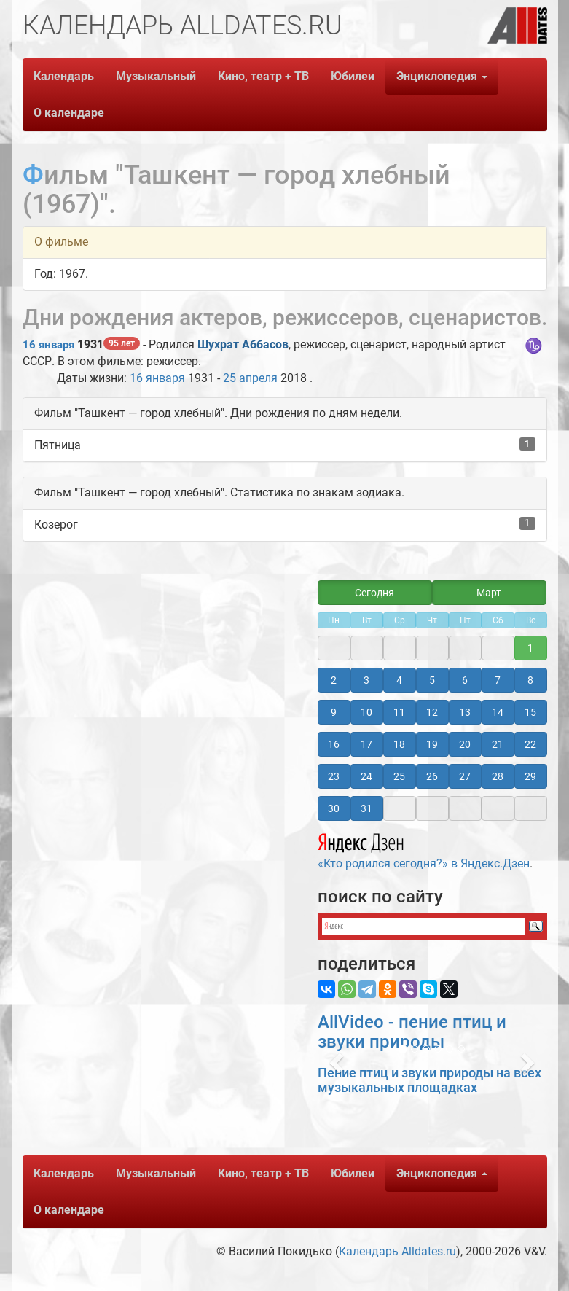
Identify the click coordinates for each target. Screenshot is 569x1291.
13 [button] (465, 712)
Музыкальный (156, 76)
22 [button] (530, 744)
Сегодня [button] (374, 592)
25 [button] (399, 776)
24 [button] (366, 776)
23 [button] (334, 776)
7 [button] (498, 680)
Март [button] (488, 592)
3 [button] (366, 680)
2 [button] (334, 680)
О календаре (69, 113)
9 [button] (334, 712)
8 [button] (530, 680)
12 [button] (432, 712)
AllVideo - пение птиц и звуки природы (412, 1031)
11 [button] (399, 712)
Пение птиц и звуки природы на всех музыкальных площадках (429, 1080)
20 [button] (465, 744)
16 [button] (334, 744)
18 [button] (399, 744)
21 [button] (497, 744)
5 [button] (432, 680)
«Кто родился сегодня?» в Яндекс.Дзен (424, 849)
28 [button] (497, 776)
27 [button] (465, 776)
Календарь (64, 76)
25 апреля (250, 378)
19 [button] (432, 744)
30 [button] (334, 808)
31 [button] (366, 808)
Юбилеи (352, 76)
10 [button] (366, 712)
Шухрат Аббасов (243, 344)
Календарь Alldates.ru (397, 1251)
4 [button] (399, 680)
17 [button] (366, 744)
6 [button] (465, 680)
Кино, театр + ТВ (263, 76)
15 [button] (530, 712)
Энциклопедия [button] (441, 76)
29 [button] (530, 776)
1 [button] (530, 648)
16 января (48, 344)
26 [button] (432, 776)
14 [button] (497, 712)
